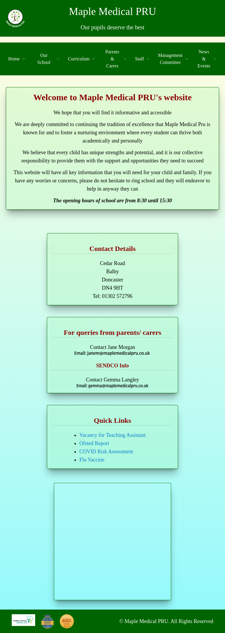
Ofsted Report (94, 443)
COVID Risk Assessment (106, 451)
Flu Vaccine (91, 460)
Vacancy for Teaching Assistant (112, 435)
